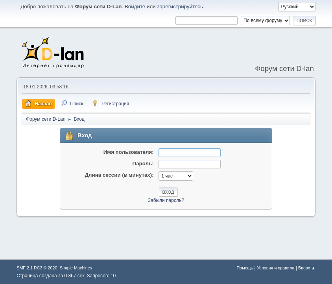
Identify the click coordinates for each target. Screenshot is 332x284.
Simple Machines (76, 267)
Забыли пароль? (166, 200)
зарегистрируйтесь (180, 6)
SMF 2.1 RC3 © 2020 (37, 267)
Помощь (244, 267)
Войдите (135, 6)
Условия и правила (275, 267)
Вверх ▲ (306, 267)
